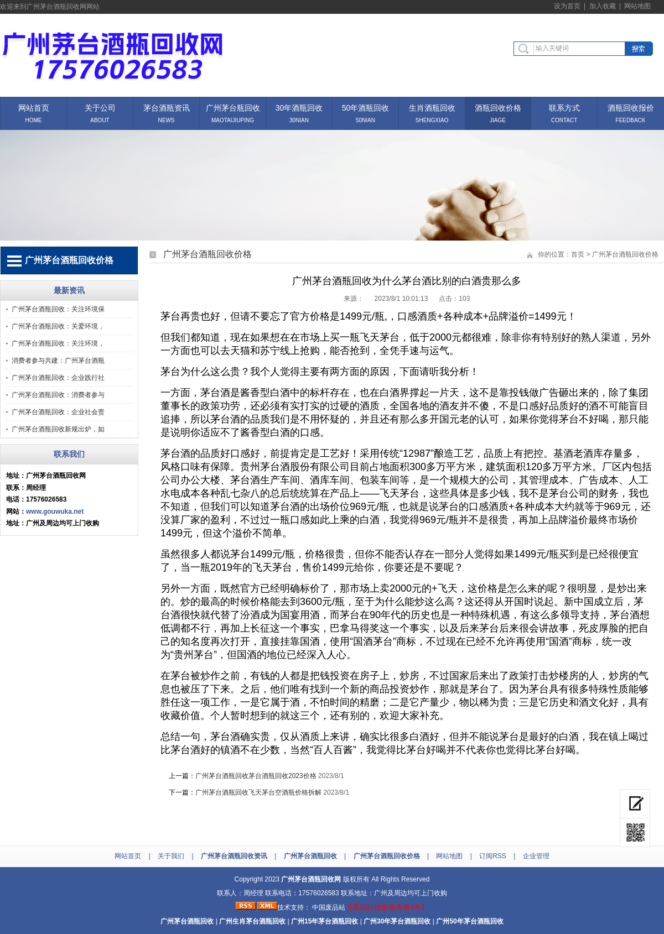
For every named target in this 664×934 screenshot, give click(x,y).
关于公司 (100, 107)
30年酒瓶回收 (299, 107)
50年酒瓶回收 (366, 107)
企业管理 (536, 856)
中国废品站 (328, 907)
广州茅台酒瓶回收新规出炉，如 (58, 429)
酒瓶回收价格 (498, 107)
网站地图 (637, 6)
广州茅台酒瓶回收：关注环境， (58, 343)
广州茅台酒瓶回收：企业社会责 (58, 412)
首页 (577, 254)
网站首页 (33, 107)
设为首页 (567, 6)
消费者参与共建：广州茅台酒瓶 (58, 360)
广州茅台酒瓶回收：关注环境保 (58, 309)
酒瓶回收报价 (631, 107)
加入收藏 (602, 6)
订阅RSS (492, 856)
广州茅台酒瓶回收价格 (625, 254)
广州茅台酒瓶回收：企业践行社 (58, 378)
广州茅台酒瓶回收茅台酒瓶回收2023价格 (256, 776)
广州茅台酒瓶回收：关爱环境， (58, 326)
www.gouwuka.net (55, 511)
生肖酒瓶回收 (432, 107)
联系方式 (564, 107)
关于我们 (171, 856)
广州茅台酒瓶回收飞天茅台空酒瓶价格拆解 (258, 792)
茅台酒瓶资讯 (166, 107)
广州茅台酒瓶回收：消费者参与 (58, 395)
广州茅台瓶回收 (233, 107)
